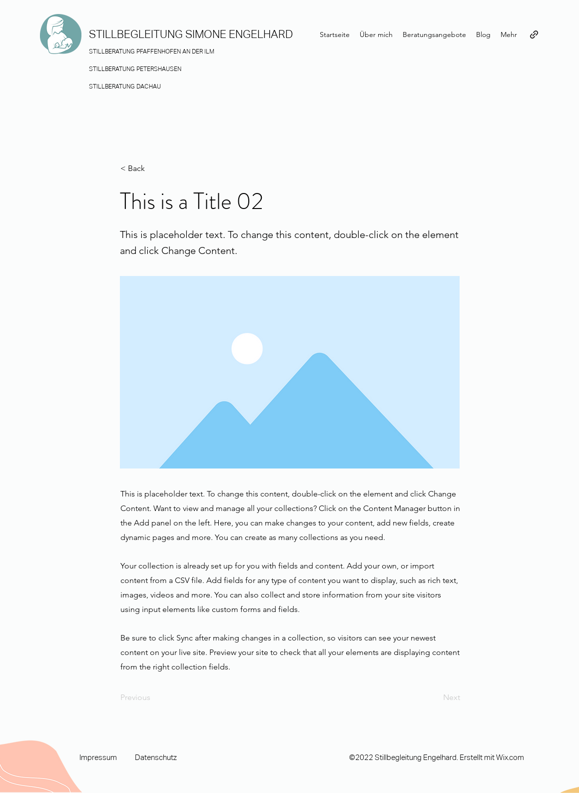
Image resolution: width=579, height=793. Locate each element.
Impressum (98, 757)
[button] (153, 168)
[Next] (435, 698)
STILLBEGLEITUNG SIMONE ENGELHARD (191, 34)
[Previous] (153, 698)
